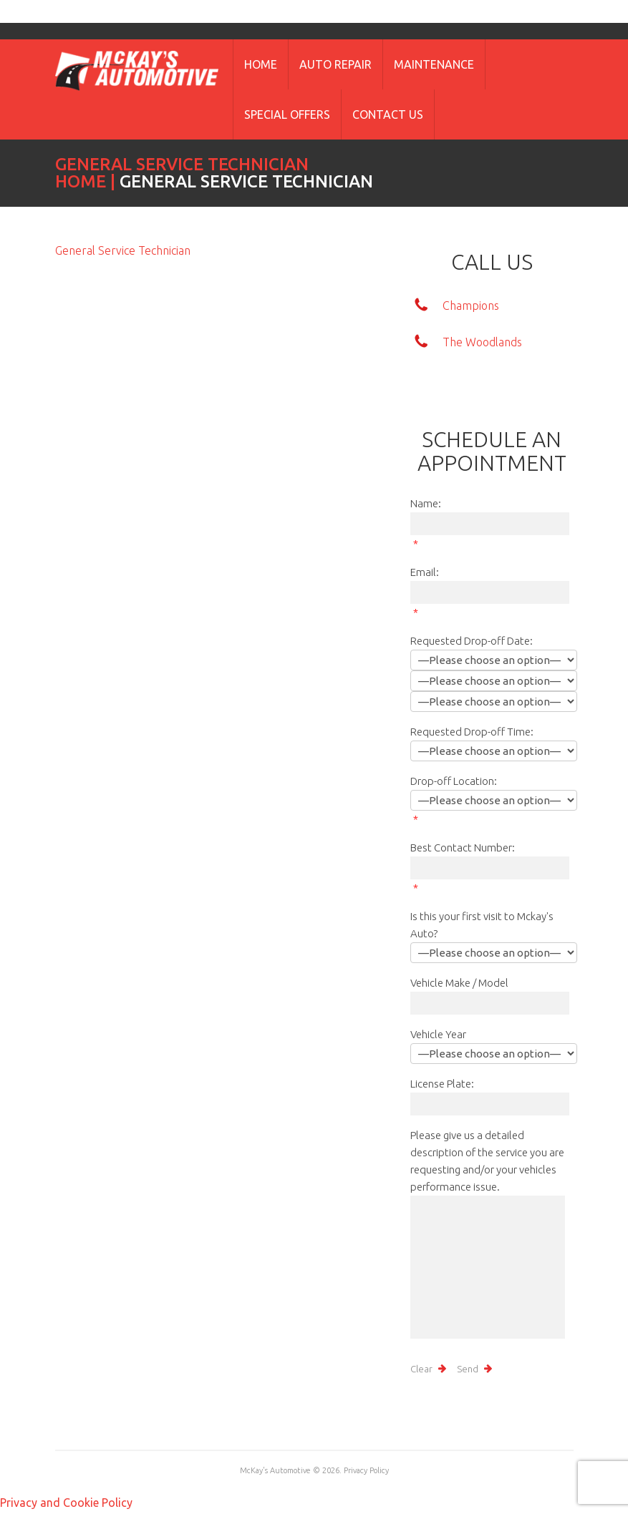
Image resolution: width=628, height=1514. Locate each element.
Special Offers (287, 114)
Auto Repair (335, 64)
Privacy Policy (366, 1470)
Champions (471, 305)
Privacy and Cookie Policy (66, 1502)
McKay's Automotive (275, 1470)
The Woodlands (482, 342)
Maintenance (434, 64)
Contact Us (387, 114)
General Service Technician (122, 250)
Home (260, 64)
